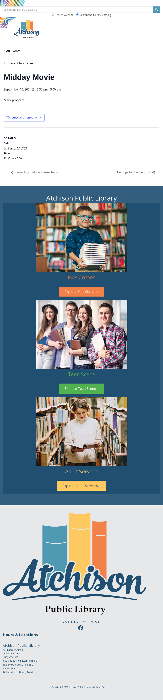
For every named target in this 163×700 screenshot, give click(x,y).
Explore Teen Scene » (81, 388)
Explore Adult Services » (81, 485)
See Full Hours (10, 668)
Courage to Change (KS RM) (136, 172)
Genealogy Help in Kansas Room (37, 172)
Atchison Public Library (80, 687)
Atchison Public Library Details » (19, 672)
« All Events (12, 51)
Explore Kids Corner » (82, 291)
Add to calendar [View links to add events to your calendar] (24, 117)
